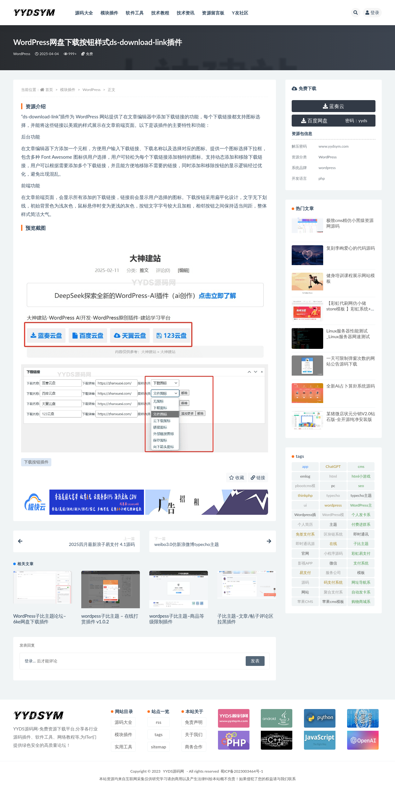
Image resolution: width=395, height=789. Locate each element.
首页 (49, 89)
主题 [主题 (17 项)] (333, 524)
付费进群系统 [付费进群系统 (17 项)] (361, 525)
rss (158, 722)
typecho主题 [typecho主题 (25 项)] (361, 495)
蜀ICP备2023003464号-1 (241, 771)
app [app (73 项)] (305, 466)
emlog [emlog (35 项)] (305, 476)
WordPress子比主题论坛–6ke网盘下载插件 (39, 618)
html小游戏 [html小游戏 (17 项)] (361, 476)
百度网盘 (314, 120)
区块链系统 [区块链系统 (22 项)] (333, 534)
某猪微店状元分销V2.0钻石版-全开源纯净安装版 (350, 416)
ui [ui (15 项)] (305, 505)
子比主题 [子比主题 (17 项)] (361, 543)
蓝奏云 (333, 106)
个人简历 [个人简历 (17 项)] (305, 524)
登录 (372, 12)
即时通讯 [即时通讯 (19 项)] (361, 534)
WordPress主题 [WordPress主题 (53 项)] (361, 506)
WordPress (21, 54)
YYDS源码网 (173, 771)
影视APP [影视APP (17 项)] (305, 563)
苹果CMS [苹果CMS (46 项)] (305, 601)
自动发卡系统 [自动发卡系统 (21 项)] (361, 593)
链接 (258, 477)
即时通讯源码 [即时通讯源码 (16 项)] (305, 544)
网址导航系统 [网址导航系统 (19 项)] (361, 583)
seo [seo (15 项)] (361, 485)
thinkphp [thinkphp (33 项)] (305, 495)
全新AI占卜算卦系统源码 (350, 386)
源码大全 (123, 722)
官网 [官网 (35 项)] (305, 553)
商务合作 (194, 746)
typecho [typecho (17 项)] (333, 495)
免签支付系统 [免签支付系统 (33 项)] (305, 535)
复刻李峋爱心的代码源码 (350, 248)
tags (159, 734)
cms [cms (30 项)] (361, 466)
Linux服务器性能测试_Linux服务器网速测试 (348, 333)
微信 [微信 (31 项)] (333, 563)
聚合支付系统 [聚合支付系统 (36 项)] (333, 593)
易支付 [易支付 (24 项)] (305, 572)
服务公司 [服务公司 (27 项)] (333, 572)
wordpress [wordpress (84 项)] (333, 505)
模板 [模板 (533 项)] (361, 572)
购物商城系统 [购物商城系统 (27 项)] (361, 602)
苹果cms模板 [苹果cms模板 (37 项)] (333, 601)
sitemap (158, 746)
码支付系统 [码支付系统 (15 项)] (333, 582)
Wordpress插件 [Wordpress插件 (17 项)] (305, 515)
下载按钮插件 (36, 461)
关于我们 (194, 734)
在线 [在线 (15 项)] (333, 543)
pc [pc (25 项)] (333, 485)
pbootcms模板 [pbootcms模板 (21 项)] (305, 486)
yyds (356, 120)
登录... (30, 660)
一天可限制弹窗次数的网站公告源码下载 (350, 360)
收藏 (236, 477)
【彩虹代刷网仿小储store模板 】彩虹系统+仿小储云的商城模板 (350, 308)
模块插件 (67, 89)
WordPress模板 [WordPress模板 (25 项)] (333, 515)
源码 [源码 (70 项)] (305, 582)
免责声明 (194, 722)
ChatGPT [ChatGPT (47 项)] (333, 466)
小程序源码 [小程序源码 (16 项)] (333, 553)
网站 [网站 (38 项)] (305, 592)
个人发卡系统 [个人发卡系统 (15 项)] (361, 515)
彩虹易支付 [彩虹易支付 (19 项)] (361, 553)
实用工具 (123, 746)
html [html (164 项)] (333, 476)
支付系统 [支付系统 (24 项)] (361, 563)
